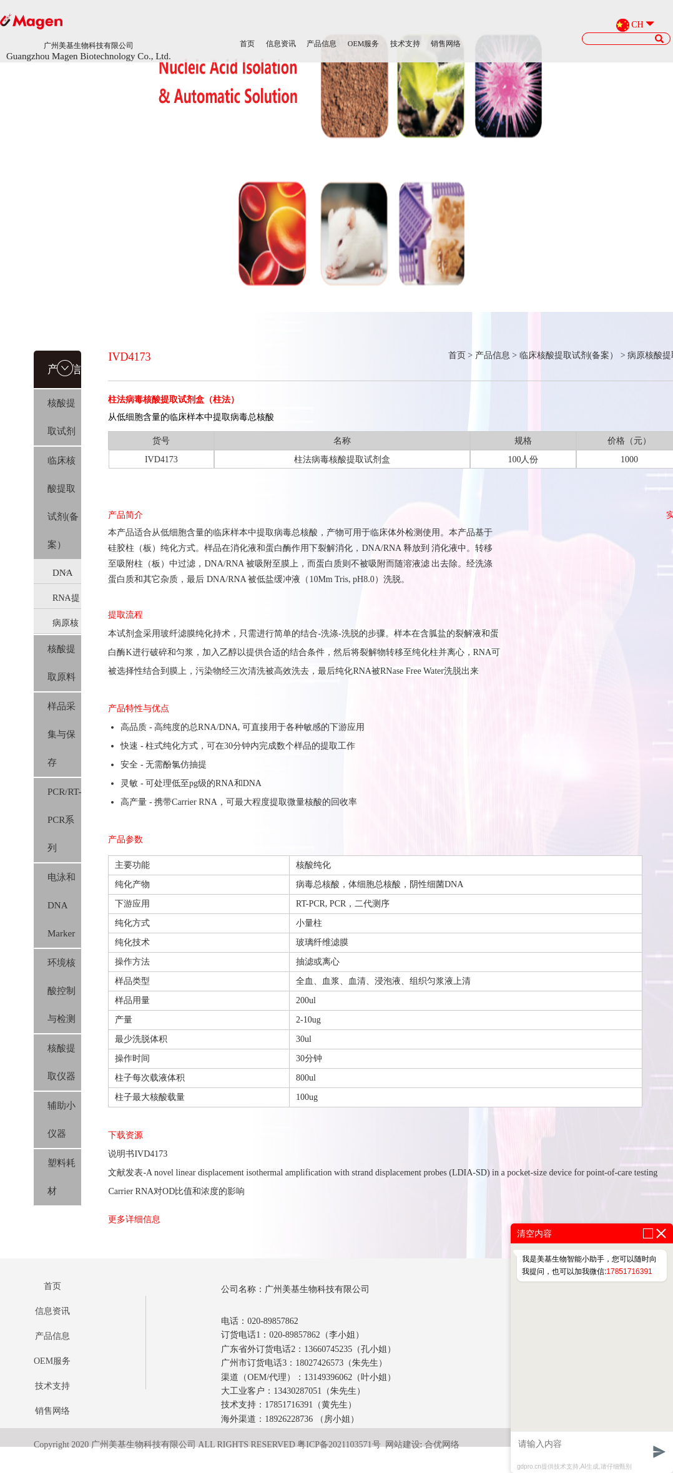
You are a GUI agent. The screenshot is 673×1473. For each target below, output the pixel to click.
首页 (247, 43)
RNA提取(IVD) (66, 600)
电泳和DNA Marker (61, 905)
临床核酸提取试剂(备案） (63, 502)
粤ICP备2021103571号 (338, 1444)
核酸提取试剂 (61, 417)
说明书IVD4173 (137, 1154)
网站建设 (402, 1444)
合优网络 (442, 1444)
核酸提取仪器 (61, 1062)
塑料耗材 (61, 1177)
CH (637, 24)
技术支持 (405, 43)
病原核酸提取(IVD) (65, 625)
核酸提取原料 (61, 663)
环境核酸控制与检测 (61, 991)
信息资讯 (281, 43)
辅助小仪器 (61, 1120)
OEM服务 (364, 43)
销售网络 (446, 43)
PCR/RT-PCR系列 (64, 820)
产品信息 (321, 43)
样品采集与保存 (61, 734)
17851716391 (629, 1271)
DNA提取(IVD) (64, 575)
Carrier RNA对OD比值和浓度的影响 (176, 1191)
